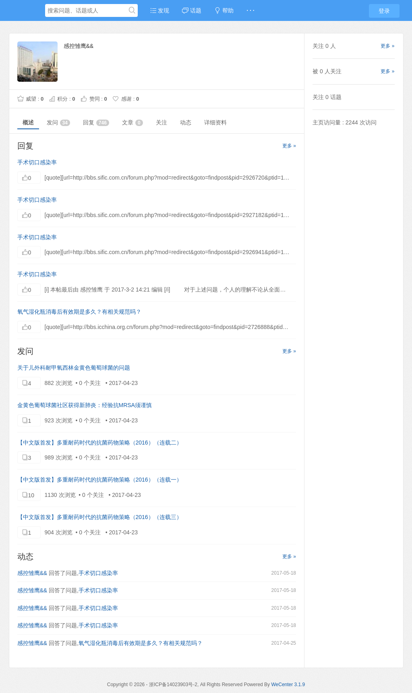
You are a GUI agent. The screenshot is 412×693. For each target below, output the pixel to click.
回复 (96, 122)
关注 (161, 122)
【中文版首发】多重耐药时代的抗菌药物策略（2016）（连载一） (99, 479)
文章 (132, 122)
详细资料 (215, 122)
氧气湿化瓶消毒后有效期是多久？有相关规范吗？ (79, 311)
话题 (191, 10)
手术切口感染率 (37, 162)
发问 (58, 122)
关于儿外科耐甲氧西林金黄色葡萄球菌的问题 (73, 367)
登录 (384, 11)
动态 (185, 122)
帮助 (224, 10)
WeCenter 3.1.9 (288, 684)
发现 (160, 10)
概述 (28, 122)
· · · (250, 10)
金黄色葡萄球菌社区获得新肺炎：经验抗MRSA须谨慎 (84, 405)
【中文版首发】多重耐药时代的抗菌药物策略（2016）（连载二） (99, 442)
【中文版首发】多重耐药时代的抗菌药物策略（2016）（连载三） (99, 517)
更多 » (289, 146)
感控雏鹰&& (32, 573)
